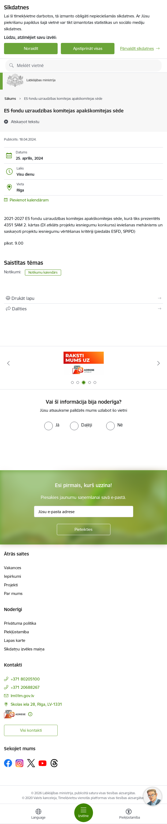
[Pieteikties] (83, 529)
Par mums (13, 593)
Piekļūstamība (16, 631)
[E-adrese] (14, 714)
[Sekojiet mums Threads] (54, 763)
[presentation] (45, 450)
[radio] (51, 425)
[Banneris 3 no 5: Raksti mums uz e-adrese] (84, 363)
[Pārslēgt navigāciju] (83, 812)
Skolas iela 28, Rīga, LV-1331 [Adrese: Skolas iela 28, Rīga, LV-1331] (36, 704)
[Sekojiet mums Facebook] (8, 763)
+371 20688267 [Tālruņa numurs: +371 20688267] (25, 687)
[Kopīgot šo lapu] (83, 309)
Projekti (11, 584)
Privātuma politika (20, 623)
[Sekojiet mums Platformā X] (31, 763)
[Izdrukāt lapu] (83, 298)
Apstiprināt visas (87, 48)
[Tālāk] (158, 363)
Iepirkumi (12, 576)
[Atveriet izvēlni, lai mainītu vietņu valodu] (38, 814)
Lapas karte (14, 640)
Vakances (12, 567)
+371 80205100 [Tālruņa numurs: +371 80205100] (25, 679)
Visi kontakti (31, 730)
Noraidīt (31, 48)
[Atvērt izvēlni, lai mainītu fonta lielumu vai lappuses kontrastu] (128, 814)
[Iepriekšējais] (8, 363)
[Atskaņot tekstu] (25, 121)
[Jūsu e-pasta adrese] (83, 511)
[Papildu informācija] (30, 714)
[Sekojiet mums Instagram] (20, 763)
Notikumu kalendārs (43, 272)
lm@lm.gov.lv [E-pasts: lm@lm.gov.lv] (22, 695)
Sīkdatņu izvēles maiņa (24, 649)
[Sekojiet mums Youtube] (43, 763)
